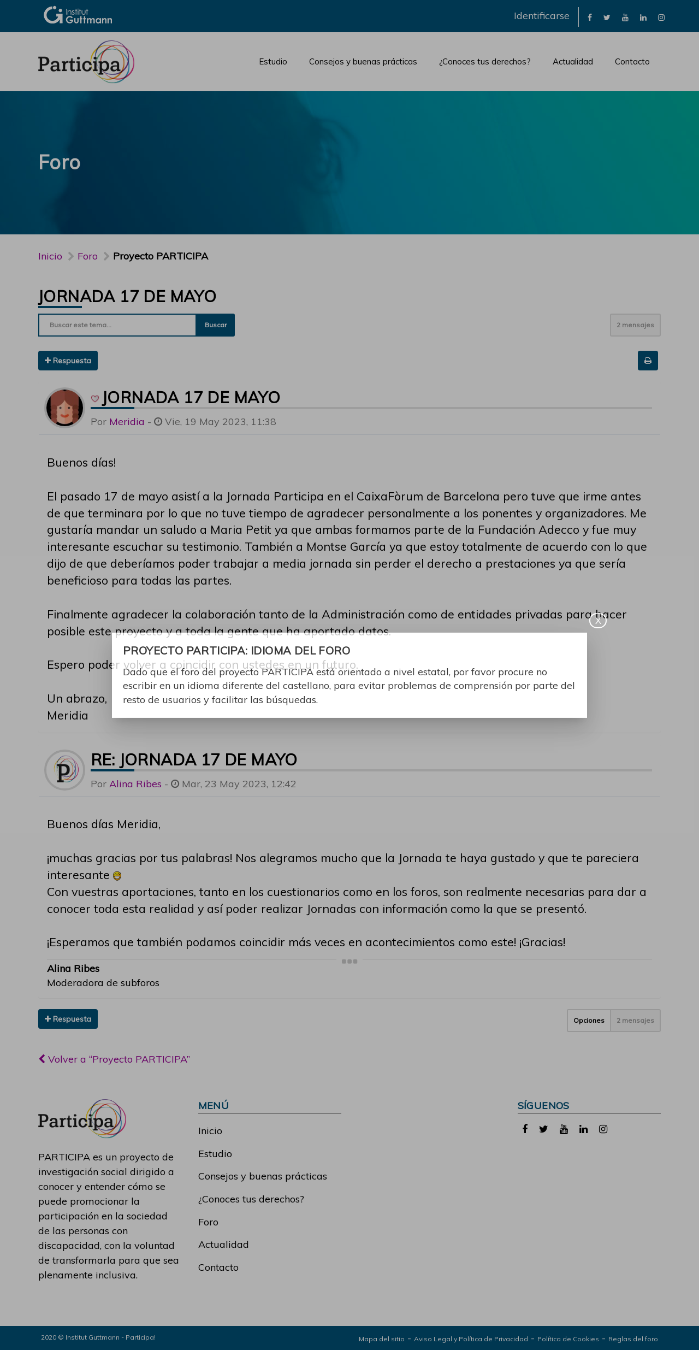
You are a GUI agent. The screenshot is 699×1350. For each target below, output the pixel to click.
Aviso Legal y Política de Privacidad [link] (471, 1339)
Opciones (589, 1020)
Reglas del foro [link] (633, 1339)
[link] (590, 16)
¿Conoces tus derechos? (485, 61)
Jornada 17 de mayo (127, 296)
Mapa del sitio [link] (382, 1339)
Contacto (632, 61)
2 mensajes (635, 325)
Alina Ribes (135, 783)
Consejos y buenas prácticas (363, 61)
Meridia (127, 421)
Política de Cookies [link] (568, 1339)
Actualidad (573, 61)
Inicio (50, 256)
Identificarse (542, 15)
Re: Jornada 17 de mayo (194, 759)
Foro (208, 1222)
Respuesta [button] (68, 360)
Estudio (273, 61)
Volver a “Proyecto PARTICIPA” (114, 1059)
